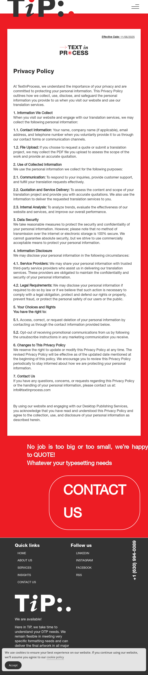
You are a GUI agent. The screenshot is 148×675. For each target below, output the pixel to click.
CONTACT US (94, 502)
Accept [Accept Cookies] (13, 665)
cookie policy (55, 657)
